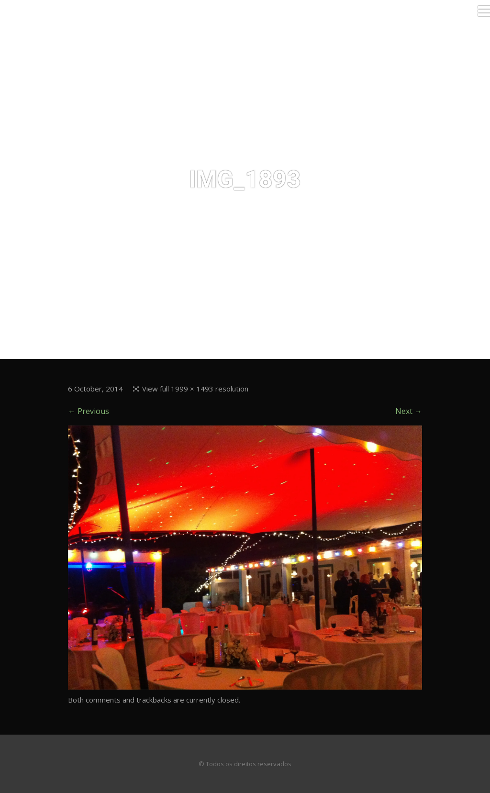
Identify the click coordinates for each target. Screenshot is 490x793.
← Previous (88, 411)
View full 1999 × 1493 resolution (195, 388)
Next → (408, 411)
